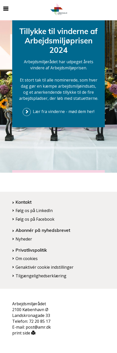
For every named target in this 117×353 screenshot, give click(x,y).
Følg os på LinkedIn (34, 210)
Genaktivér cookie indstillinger (45, 267)
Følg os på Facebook (35, 219)
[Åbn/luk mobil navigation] (6, 9)
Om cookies (27, 258)
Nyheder (24, 239)
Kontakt (24, 202)
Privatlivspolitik (31, 250)
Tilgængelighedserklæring (41, 276)
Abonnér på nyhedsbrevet (43, 230)
